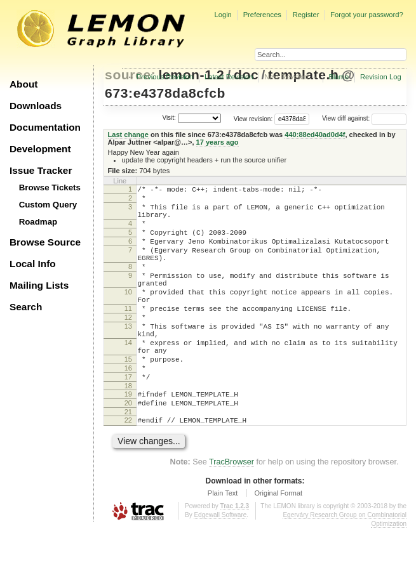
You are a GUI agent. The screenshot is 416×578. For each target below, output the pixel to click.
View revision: (253, 118)
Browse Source (45, 242)
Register (306, 14)
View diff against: (364, 118)
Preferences (262, 14)
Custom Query (48, 204)
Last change (128, 134)
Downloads (36, 105)
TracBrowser (231, 511)
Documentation (45, 127)
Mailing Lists (39, 285)
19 (128, 438)
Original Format (278, 542)
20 (128, 448)
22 (128, 467)
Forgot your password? (366, 14)
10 (128, 315)
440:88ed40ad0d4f (315, 134)
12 (128, 346)
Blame (338, 77)
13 (128, 356)
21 (128, 459)
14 (128, 377)
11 (128, 335)
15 (128, 397)
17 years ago (217, 142)
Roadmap (38, 222)
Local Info (33, 263)
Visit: (169, 117)
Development (40, 148)
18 (128, 429)
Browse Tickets (50, 187)
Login (222, 14)
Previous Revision (165, 77)
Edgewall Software (220, 564)
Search (26, 306)
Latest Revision (229, 77)
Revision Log (380, 77)
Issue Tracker (41, 170)
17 (128, 419)
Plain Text (223, 542)
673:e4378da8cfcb (165, 93)
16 (128, 408)
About (23, 84)
